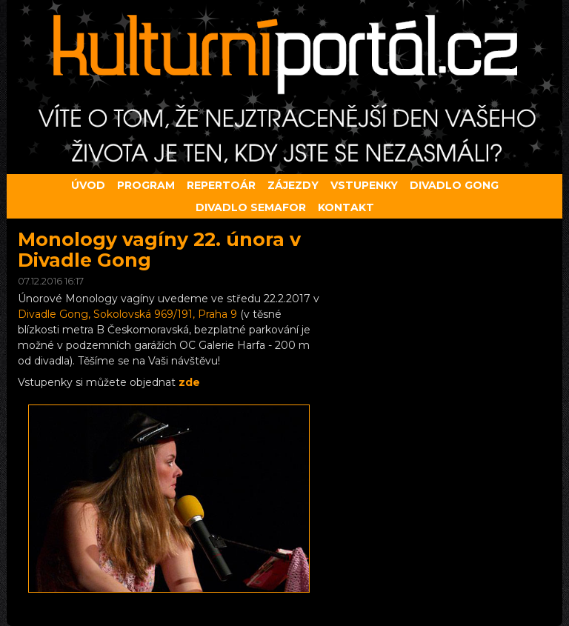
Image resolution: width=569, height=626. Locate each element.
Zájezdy (293, 185)
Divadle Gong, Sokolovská (127, 314)
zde (189, 382)
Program (146, 185)
